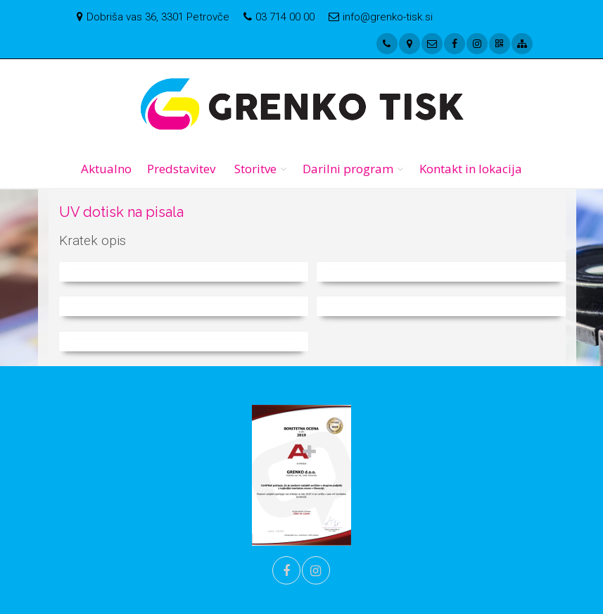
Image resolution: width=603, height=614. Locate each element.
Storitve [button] (255, 169)
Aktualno (106, 169)
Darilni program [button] (348, 169)
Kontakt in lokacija (470, 169)
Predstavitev (181, 169)
